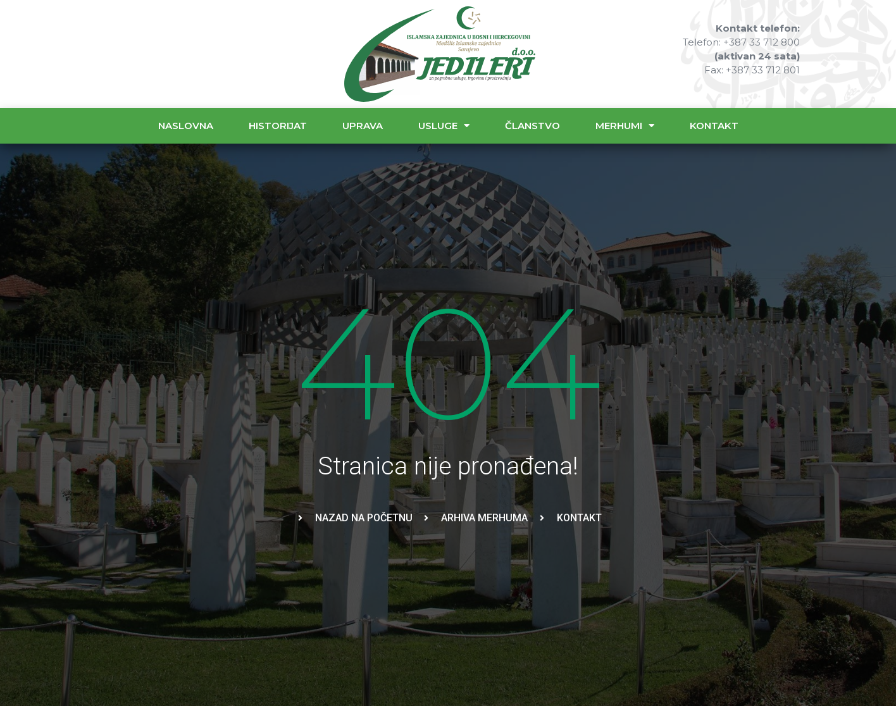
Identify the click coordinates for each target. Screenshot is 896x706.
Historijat (278, 126)
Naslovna (185, 126)
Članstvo (532, 126)
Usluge (444, 126)
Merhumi (624, 126)
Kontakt (714, 126)
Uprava (362, 126)
